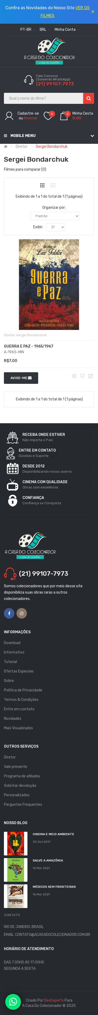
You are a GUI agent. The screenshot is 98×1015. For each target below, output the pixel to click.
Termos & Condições (21, 699)
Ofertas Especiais (19, 671)
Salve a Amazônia (48, 860)
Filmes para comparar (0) (25, 169)
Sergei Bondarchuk (51, 146)
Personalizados (17, 795)
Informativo (14, 652)
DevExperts (54, 1000)
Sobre (9, 681)
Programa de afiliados (22, 776)
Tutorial (10, 662)
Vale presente (15, 766)
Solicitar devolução (20, 785)
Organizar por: (54, 207)
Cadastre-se (28, 113)
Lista (53, 185)
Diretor (21, 146)
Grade (42, 185)
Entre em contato (19, 709)
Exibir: (38, 227)
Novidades (12, 718)
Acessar (30, 118)
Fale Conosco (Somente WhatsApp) (53, 77)
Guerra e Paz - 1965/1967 (28, 346)
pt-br (27, 29)
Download (12, 643)
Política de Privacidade (23, 690)
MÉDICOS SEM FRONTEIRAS (54, 887)
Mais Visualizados (18, 728)
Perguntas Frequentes (23, 804)
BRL (45, 29)
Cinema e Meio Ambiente (53, 834)
